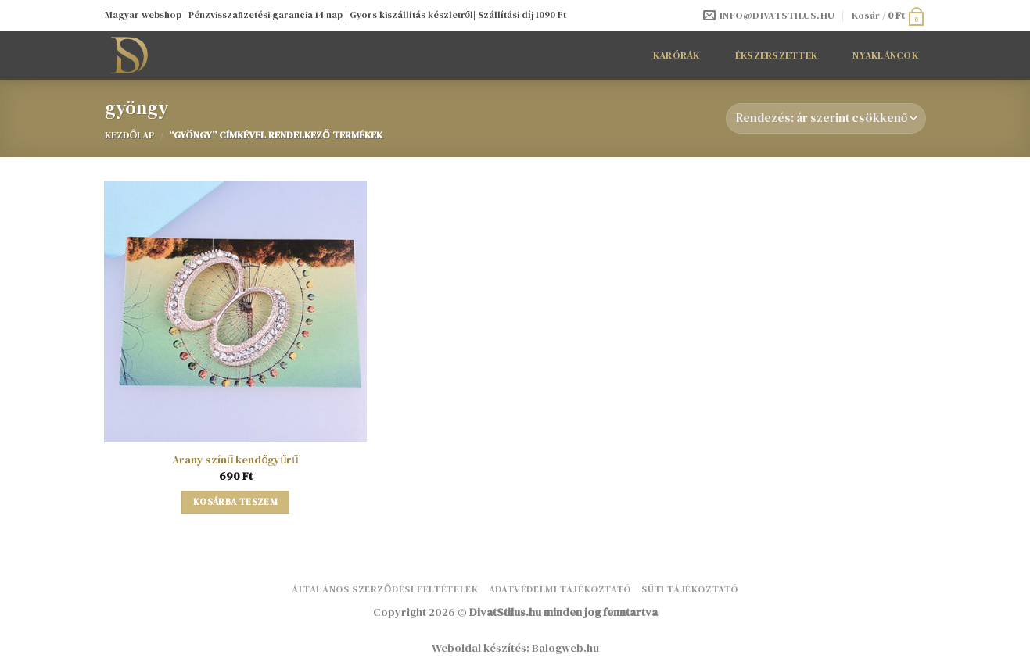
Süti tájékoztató (689, 589)
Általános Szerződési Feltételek (385, 589)
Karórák (676, 55)
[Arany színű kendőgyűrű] (235, 311)
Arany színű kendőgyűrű (235, 460)
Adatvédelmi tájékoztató (560, 589)
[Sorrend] (825, 118)
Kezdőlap (130, 134)
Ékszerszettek (776, 55)
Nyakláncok (885, 55)
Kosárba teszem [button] (235, 501)
